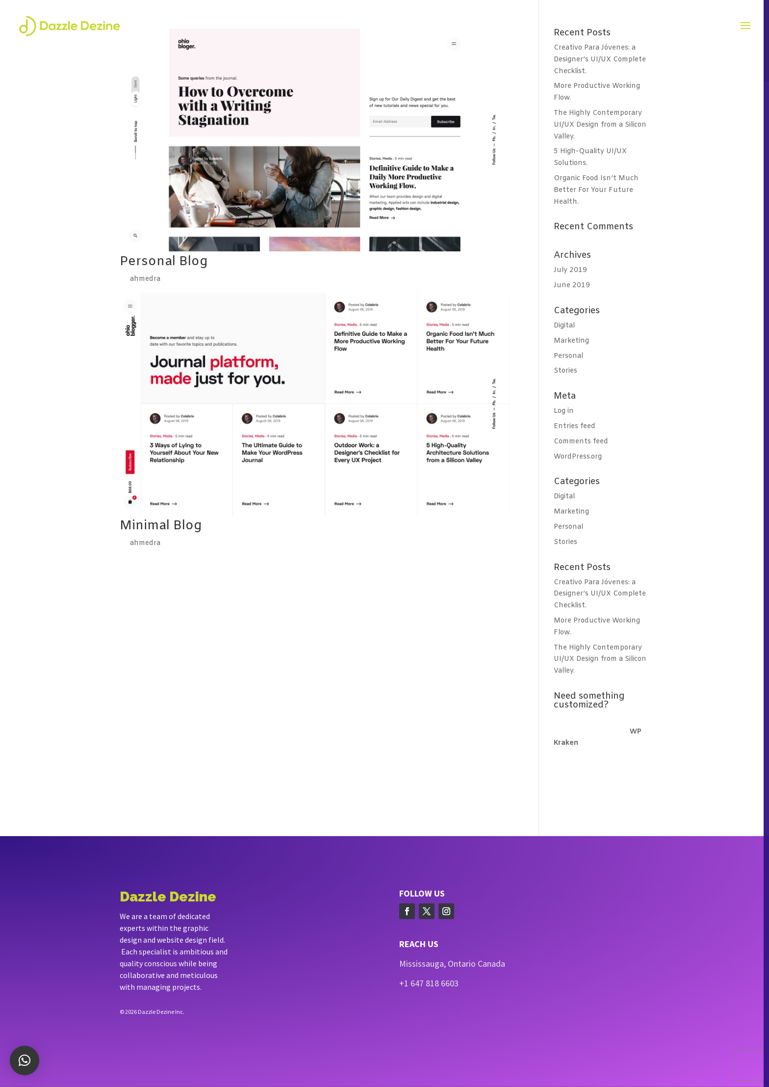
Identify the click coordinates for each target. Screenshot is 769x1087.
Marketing (571, 341)
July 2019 (570, 270)
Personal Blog (163, 262)
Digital (564, 325)
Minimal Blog (161, 526)
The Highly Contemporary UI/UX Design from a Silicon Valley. (600, 125)
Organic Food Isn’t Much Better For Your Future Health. (596, 190)
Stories (565, 371)
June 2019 (572, 285)
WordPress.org (578, 457)
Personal (568, 356)
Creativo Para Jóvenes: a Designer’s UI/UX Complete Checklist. (600, 59)
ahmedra (145, 279)
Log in (564, 411)
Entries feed (574, 426)
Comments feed (581, 441)
